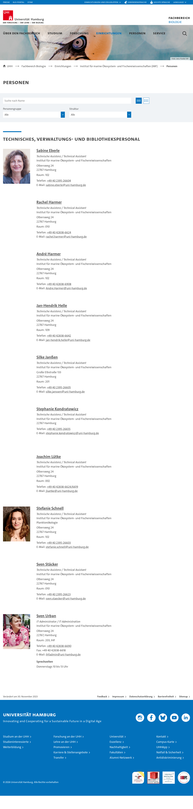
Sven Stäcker (47, 577)
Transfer (59, 771)
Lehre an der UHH (65, 755)
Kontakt (161, 750)
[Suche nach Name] (67, 114)
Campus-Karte (165, 755)
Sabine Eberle (48, 163)
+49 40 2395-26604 (59, 194)
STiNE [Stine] (30, 2)
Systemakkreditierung (184, 786)
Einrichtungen (109, 33)
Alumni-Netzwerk (121, 771)
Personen (137, 33)
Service (159, 33)
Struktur (74, 122)
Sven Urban (46, 629)
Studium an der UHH (16, 750)
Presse (6, 2)
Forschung (79, 33)
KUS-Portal (18, 2)
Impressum (118, 709)
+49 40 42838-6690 (59, 659)
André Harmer (48, 267)
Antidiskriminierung (169, 771)
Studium (55, 33)
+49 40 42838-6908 (59, 297)
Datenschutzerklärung (141, 709)
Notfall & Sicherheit (168, 765)
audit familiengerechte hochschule (138, 789)
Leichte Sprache (161, 2)
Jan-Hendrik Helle (51, 318)
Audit (150, 786)
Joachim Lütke (48, 469)
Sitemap (183, 709)
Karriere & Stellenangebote (71, 765)
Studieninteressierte (16, 755)
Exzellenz (116, 755)
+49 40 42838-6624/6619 (62, 500)
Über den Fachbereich (21, 33)
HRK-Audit (168, 786)
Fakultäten (116, 765)
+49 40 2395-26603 (59, 556)
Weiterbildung (12, 760)
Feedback (102, 709)
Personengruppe (12, 122)
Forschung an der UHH (67, 750)
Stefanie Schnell (50, 521)
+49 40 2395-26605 (59, 401)
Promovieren (62, 760)
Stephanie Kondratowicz (57, 422)
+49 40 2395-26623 (59, 607)
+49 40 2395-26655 (58, 442)
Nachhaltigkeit (119, 760)
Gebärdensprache (137, 2)
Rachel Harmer (49, 215)
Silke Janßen (47, 370)
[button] (102, 2)
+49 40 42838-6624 (59, 246)
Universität (116, 750)
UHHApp (161, 760)
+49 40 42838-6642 (59, 349)
